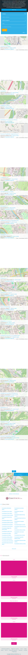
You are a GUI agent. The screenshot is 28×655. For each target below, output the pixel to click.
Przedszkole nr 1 (4, 278)
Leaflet (17, 49)
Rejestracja (14, 650)
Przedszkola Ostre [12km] (19, 533)
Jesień (14, 620)
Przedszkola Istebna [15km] (20, 542)
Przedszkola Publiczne (9, 49)
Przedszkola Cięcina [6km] (7, 524)
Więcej (14, 641)
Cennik (6, 648)
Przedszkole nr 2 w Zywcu (6, 321)
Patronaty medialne (13, 648)
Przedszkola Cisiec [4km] (7, 511)
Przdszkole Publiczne (5, 422)
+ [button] (1, 474)
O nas (21, 647)
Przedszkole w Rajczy (5, 105)
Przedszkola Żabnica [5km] (7, 513)
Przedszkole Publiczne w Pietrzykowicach (9, 220)
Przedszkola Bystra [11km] (19, 523)
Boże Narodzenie (14, 599)
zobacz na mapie (13, 47)
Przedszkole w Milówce (5, 46)
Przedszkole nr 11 (4, 234)
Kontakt (25, 648)
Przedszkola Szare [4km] (7, 509)
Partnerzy (21, 648)
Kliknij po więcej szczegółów (16, 7)
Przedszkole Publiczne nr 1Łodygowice (9, 393)
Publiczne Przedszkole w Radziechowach (9, 134)
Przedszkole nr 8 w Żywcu (6, 292)
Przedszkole (3, 91)
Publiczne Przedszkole (5, 306)
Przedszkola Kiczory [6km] (7, 522)
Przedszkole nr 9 (4, 407)
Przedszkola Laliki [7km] (7, 529)
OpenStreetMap (21, 49)
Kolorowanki (5, 554)
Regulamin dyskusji (15, 647)
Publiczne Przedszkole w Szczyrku (7, 436)
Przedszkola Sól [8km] (6, 531)
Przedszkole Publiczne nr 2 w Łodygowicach (10, 335)
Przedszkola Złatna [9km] (7, 535)
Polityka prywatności (6, 647)
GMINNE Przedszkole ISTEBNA (6, 191)
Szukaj (4, 30)
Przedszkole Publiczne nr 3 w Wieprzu (8, 119)
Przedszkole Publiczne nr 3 (6, 379)
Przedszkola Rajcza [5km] (7, 518)
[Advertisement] (14, 64)
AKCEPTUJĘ (14, 9)
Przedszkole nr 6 (4, 206)
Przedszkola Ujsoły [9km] (7, 537)
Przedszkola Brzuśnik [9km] (7, 539)
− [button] (1, 476)
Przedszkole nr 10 (4, 177)
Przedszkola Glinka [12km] (19, 528)
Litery (14, 578)
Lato (14, 557)
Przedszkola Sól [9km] (6, 533)
